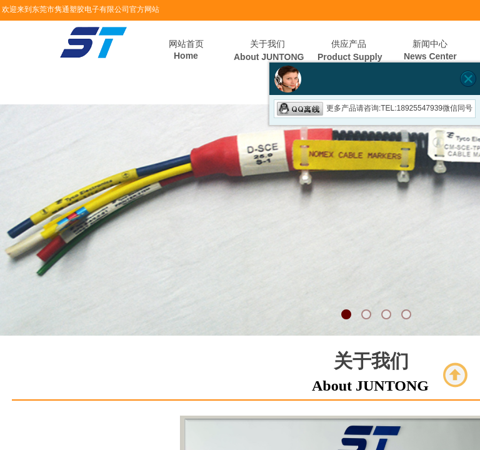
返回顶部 (455, 375)
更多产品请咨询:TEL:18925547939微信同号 (374, 108)
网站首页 (186, 44)
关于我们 (267, 44)
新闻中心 (430, 44)
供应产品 (348, 44)
